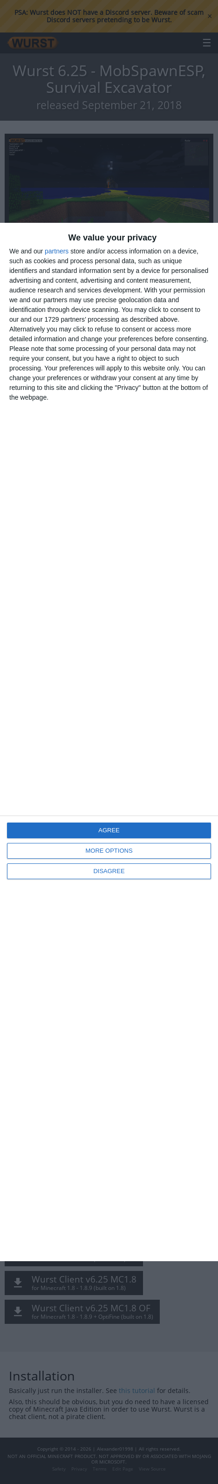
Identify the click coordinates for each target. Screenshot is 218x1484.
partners (56, 251)
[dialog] (109, 742)
